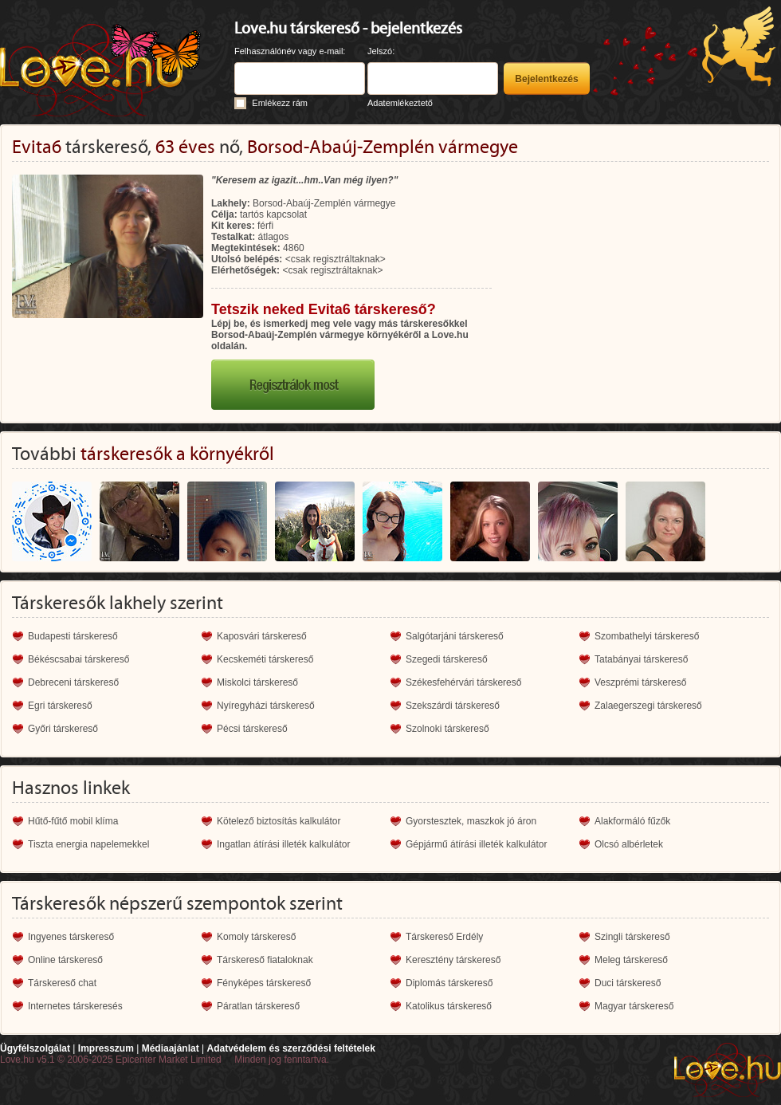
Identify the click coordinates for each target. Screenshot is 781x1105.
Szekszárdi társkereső (453, 705)
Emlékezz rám (280, 103)
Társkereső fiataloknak (265, 959)
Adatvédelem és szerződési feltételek (290, 1048)
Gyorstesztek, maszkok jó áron (471, 821)
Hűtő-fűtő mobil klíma (73, 821)
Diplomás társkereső (449, 983)
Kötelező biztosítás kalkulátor (278, 821)
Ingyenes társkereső (71, 936)
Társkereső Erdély (444, 936)
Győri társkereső (63, 728)
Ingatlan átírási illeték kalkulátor (283, 844)
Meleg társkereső (631, 959)
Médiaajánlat (170, 1048)
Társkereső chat (62, 983)
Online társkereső (65, 959)
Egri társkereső (60, 705)
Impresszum (106, 1048)
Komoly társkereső (256, 936)
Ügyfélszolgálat (35, 1048)
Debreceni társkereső (73, 682)
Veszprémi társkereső (640, 682)
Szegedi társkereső (447, 659)
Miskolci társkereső (257, 682)
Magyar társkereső (634, 1006)
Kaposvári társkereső (262, 636)
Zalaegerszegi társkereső (648, 705)
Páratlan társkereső (258, 1006)
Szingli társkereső (632, 936)
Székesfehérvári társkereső (463, 682)
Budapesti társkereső (73, 636)
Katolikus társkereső (449, 1006)
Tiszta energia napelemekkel (88, 844)
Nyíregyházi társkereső (266, 705)
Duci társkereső (628, 983)
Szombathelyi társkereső (647, 636)
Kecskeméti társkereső (265, 659)
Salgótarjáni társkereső (455, 636)
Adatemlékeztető (400, 103)
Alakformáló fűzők (632, 821)
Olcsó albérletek (629, 844)
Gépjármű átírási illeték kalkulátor (476, 844)
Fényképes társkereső (264, 983)
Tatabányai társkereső (641, 659)
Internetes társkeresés (75, 1006)
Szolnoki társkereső (447, 728)
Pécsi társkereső (252, 728)
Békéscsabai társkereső (78, 659)
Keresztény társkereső (453, 959)
